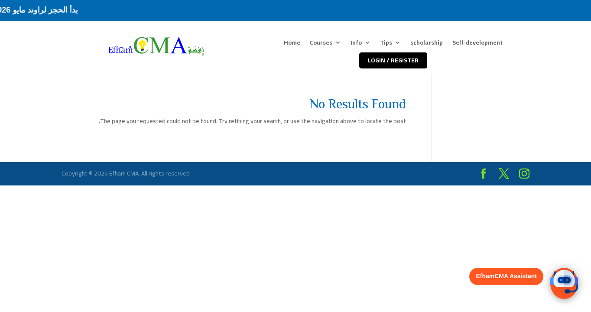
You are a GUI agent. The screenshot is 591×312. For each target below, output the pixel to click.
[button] (564, 283)
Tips (386, 43)
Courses (321, 43)
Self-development (477, 43)
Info (356, 43)
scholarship (426, 43)
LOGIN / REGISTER (393, 60)
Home (292, 43)
